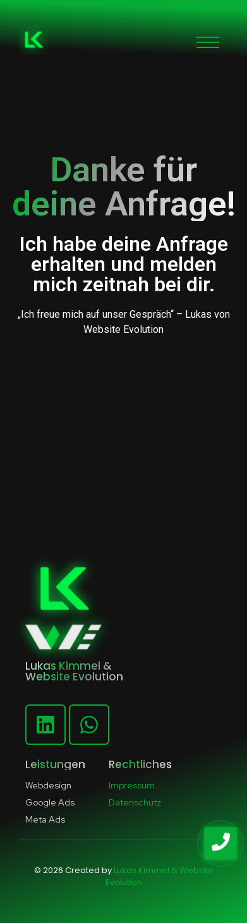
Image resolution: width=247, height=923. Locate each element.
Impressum (132, 785)
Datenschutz (135, 802)
